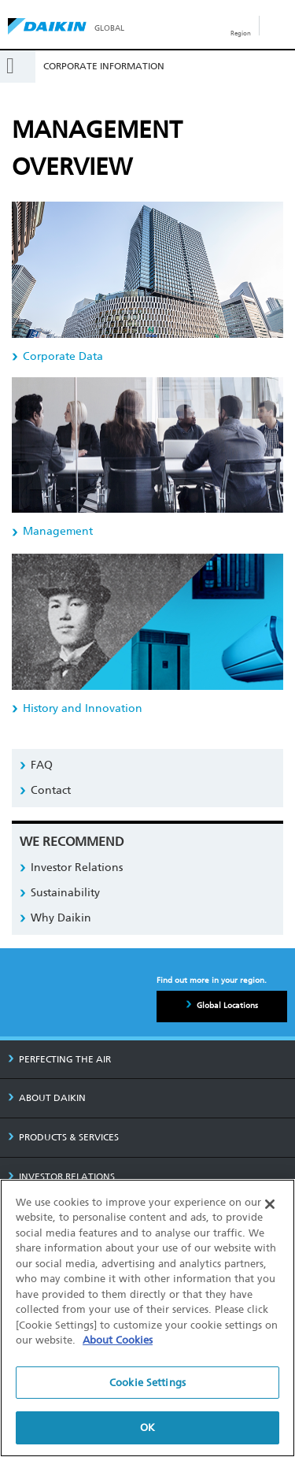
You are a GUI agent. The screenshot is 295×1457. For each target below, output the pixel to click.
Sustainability (65, 892)
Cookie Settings (147, 1382)
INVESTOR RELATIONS (61, 1176)
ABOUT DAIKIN (47, 1097)
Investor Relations (77, 867)
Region (240, 33)
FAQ (42, 765)
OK (147, 1428)
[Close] (270, 1204)
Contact (51, 790)
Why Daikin (61, 918)
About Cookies (118, 1340)
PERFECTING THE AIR (59, 1059)
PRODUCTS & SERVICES (63, 1137)
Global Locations (227, 1005)
